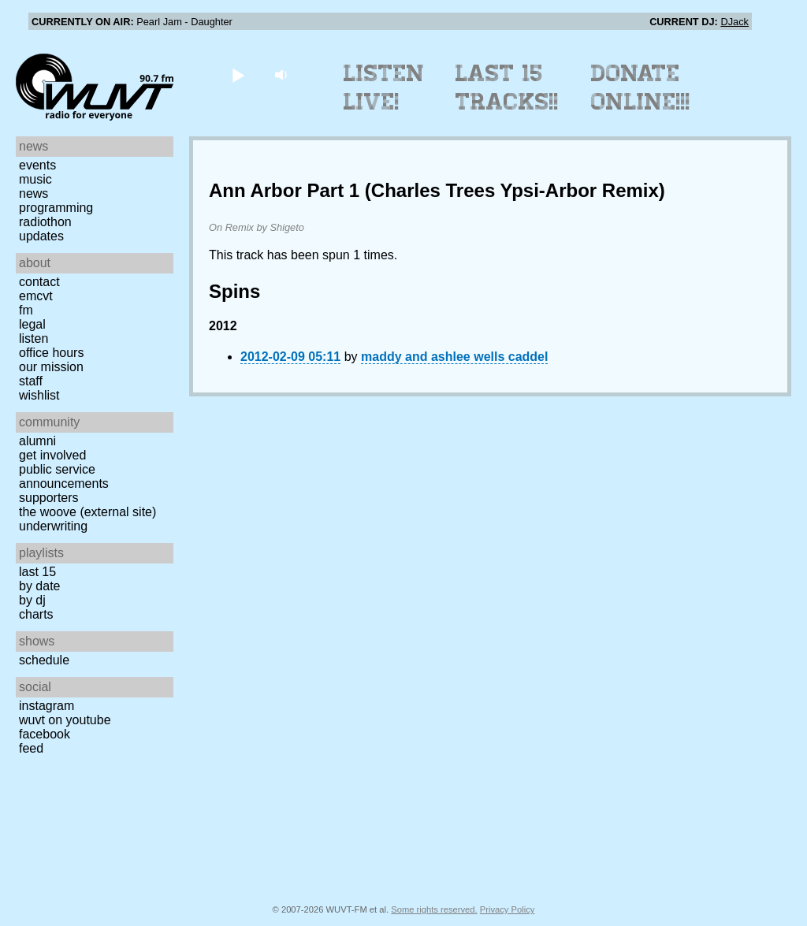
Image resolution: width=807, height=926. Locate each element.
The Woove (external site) (87, 512)
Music (35, 179)
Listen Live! (384, 87)
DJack (734, 22)
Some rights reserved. (434, 909)
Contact (39, 281)
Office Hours (51, 352)
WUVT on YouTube (65, 720)
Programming (56, 207)
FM (26, 310)
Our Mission (51, 367)
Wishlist (39, 395)
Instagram (46, 705)
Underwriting (53, 526)
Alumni (37, 441)
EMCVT (36, 296)
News (33, 193)
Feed (31, 748)
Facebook (44, 734)
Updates (41, 236)
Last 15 (37, 571)
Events (37, 165)
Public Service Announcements (64, 476)
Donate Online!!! (640, 87)
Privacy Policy (507, 909)
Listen (33, 338)
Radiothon (45, 222)
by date (39, 586)
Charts (36, 614)
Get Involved (52, 455)
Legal (32, 324)
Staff (31, 381)
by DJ (32, 600)
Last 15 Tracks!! (507, 87)
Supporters (49, 497)
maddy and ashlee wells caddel (454, 356)
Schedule (44, 660)
